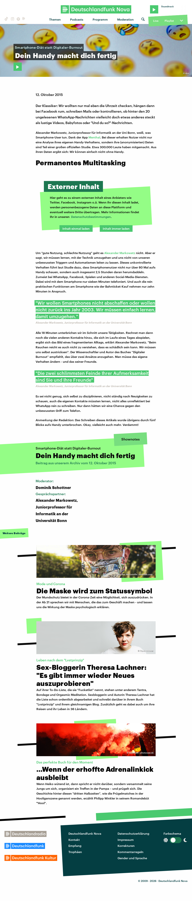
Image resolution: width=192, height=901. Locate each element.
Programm (100, 19)
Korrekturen (126, 845)
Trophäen (75, 852)
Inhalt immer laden (116, 228)
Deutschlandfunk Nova (84, 833)
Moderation (125, 19)
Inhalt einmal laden (76, 228)
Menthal (94, 137)
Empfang (74, 845)
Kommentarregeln (130, 852)
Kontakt (74, 839)
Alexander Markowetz (119, 253)
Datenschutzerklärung (133, 833)
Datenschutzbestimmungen (91, 216)
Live (155, 20)
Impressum (126, 839)
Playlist (169, 20)
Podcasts (76, 19)
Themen (55, 19)
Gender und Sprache (132, 858)
